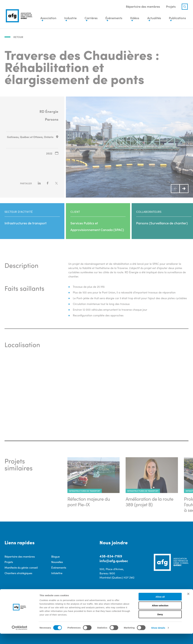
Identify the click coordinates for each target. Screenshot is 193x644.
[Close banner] (188, 604)
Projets (170, 7)
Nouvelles (57, 561)
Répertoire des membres (142, 7)
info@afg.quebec (114, 560)
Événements (58, 567)
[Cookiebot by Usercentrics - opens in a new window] (19, 638)
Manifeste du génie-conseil (21, 567)
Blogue (55, 556)
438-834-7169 (111, 555)
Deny (160, 624)
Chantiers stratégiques (18, 573)
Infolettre (56, 573)
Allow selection (160, 616)
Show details (158, 638)
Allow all (160, 607)
